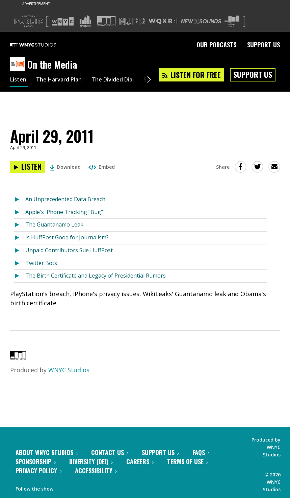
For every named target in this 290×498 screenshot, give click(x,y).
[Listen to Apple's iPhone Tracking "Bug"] (19, 212)
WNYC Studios (68, 370)
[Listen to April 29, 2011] (27, 167)
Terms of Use (187, 461)
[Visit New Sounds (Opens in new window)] (201, 21)
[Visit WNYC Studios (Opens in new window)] (106, 21)
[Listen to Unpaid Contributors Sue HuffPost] (19, 250)
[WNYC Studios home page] (41, 45)
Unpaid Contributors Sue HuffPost (69, 250)
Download (65, 167)
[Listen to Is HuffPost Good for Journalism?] (19, 238)
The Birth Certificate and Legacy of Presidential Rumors (95, 275)
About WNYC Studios (47, 452)
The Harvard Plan (64, 80)
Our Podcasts (216, 44)
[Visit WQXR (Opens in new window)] (163, 21)
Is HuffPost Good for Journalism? (67, 237)
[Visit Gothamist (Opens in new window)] (85, 21)
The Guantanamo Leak (54, 224)
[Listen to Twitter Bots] (19, 263)
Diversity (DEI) (91, 461)
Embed (101, 167)
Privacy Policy (38, 470)
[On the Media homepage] (18, 64)
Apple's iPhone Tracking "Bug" (64, 212)
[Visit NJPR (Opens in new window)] (132, 21)
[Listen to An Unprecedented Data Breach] (19, 199)
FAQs (200, 452)
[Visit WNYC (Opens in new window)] (63, 21)
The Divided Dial (124, 80)
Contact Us (109, 452)
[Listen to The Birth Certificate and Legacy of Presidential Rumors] (19, 276)
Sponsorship (36, 461)
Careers (140, 461)
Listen (19, 80)
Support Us (263, 44)
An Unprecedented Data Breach (65, 199)
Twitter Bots (41, 263)
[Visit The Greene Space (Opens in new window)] (232, 21)
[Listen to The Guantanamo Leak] (19, 225)
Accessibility (96, 470)
